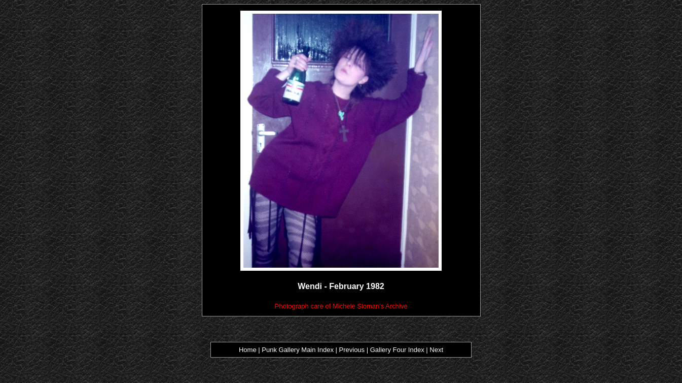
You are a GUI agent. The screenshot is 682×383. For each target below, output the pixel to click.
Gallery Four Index (397, 350)
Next (436, 350)
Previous (353, 350)
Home (248, 350)
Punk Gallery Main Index (298, 350)
